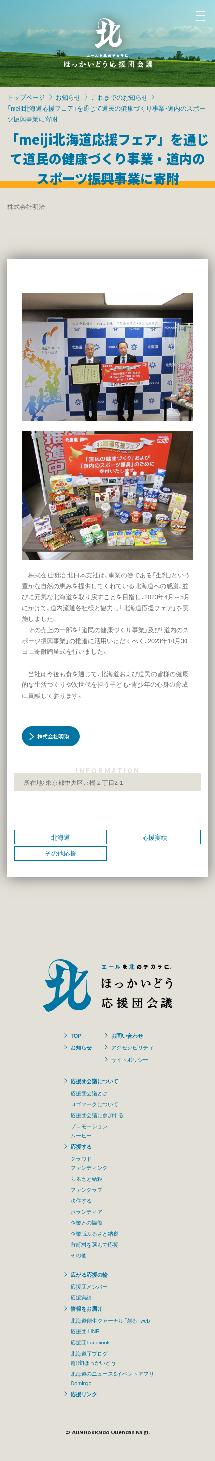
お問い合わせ (127, 1035)
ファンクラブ (86, 1189)
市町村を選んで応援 (94, 1244)
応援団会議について (94, 1081)
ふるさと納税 (86, 1178)
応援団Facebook (90, 1342)
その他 (78, 1255)
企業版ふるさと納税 (94, 1233)
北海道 (60, 836)
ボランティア (86, 1211)
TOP (76, 1035)
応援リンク (84, 1394)
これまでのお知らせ (119, 97)
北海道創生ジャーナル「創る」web (110, 1320)
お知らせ (68, 97)
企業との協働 (86, 1222)
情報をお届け (86, 1308)
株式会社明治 (53, 736)
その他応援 (60, 852)
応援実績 (154, 836)
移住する (81, 1200)
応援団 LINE (85, 1331)
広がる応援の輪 (89, 1274)
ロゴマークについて (94, 1103)
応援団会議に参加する (97, 1115)
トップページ (26, 97)
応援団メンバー (89, 1286)
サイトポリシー (129, 1059)
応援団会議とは (89, 1093)
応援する (81, 1146)
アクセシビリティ (132, 1047)
